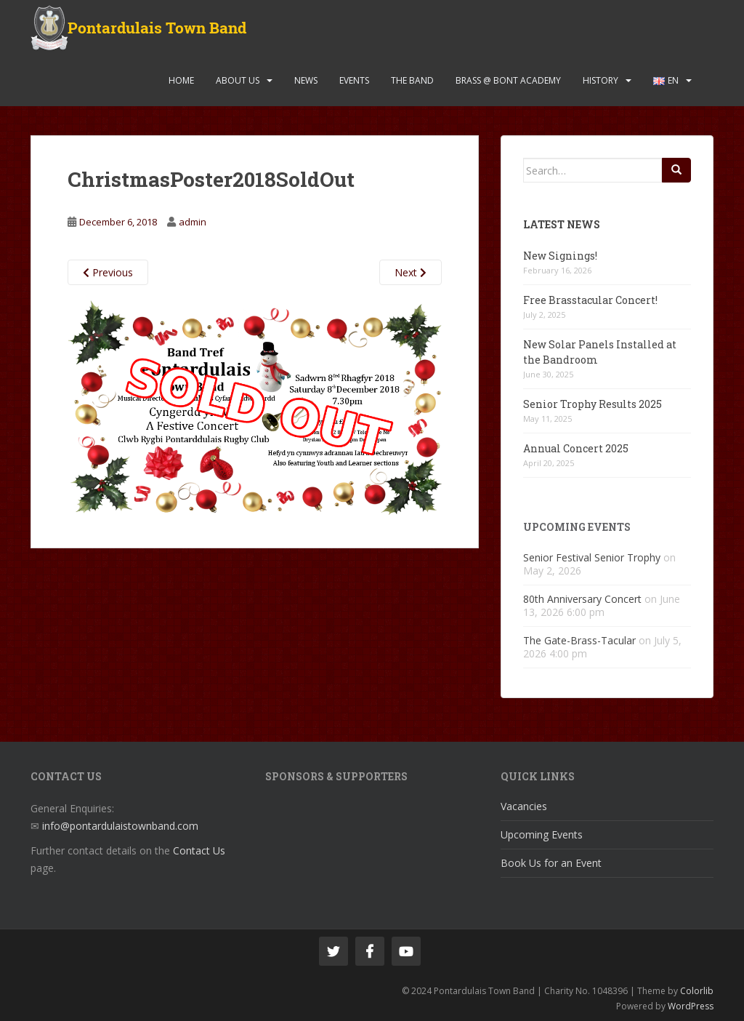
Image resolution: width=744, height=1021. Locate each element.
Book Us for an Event (551, 863)
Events (354, 80)
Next (410, 272)
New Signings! (560, 256)
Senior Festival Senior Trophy (591, 557)
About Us (237, 80)
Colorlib (696, 991)
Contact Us (199, 850)
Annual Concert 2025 (575, 448)
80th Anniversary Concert (582, 599)
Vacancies (524, 806)
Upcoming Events (542, 834)
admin (192, 221)
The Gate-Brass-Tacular (579, 640)
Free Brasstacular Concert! (590, 300)
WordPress (690, 1006)
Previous (108, 272)
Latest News (561, 224)
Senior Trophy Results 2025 (592, 404)
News (306, 80)
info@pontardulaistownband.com (120, 826)
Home (181, 80)
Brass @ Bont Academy (508, 80)
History (600, 80)
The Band (412, 80)
